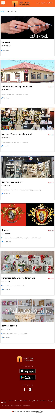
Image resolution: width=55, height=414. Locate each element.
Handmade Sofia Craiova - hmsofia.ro (18, 278)
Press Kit (3, 402)
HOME (2, 11)
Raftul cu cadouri (9, 326)
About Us (3, 400)
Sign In (38, 3)
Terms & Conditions (22, 400)
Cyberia (4, 230)
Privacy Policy (32, 400)
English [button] (49, 3)
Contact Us (11, 400)
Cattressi (5, 42)
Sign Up (43, 3)
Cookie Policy (42, 400)
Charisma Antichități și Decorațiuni (16, 86)
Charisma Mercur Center (12, 182)
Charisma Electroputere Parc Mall (16, 134)
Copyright (50, 400)
